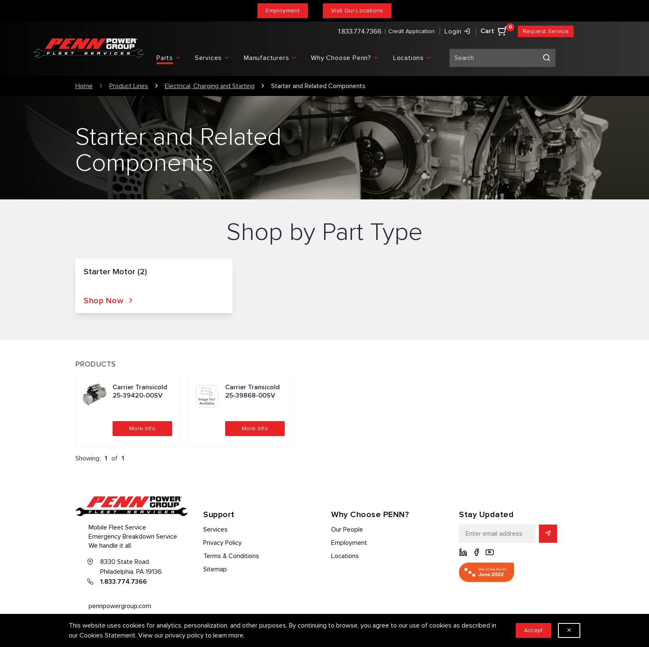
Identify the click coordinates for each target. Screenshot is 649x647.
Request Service (546, 31)
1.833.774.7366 (360, 31)
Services (215, 529)
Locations (345, 556)
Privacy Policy (222, 543)
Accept (533, 630)
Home (84, 86)
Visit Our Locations (357, 10)
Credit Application (411, 31)
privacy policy (184, 635)
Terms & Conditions (231, 556)
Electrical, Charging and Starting (210, 86)
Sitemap (215, 569)
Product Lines (128, 86)
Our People (347, 529)
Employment (283, 10)
